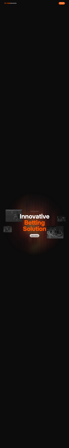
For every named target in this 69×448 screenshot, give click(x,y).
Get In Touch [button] (34, 235)
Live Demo (62, 3)
